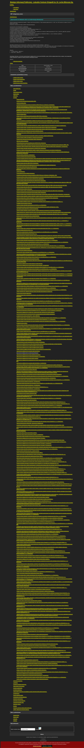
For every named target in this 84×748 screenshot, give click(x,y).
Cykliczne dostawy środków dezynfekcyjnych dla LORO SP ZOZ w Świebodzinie (31, 180)
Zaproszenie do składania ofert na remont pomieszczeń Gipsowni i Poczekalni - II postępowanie (34, 443)
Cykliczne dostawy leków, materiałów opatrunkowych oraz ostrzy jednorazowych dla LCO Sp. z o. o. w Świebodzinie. (38, 228)
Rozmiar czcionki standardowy (19, 79)
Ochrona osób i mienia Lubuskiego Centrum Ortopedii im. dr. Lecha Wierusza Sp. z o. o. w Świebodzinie (35, 252)
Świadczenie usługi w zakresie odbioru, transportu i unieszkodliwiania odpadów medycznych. (34, 589)
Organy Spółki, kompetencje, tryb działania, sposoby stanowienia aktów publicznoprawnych (30, 691)
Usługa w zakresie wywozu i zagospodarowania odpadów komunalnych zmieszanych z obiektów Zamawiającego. (37, 663)
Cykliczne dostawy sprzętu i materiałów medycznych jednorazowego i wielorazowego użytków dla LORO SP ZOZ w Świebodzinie (40, 190)
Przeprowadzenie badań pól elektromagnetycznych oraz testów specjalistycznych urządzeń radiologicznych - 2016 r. (38, 206)
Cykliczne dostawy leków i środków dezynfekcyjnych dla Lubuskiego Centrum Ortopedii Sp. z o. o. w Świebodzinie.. (37, 575)
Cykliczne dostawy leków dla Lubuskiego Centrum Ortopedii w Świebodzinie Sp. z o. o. (32, 386)
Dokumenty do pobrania (17, 680)
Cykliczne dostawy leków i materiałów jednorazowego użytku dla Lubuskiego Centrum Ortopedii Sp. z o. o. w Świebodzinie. (39, 459)
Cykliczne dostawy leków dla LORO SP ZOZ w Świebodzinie (27, 163)
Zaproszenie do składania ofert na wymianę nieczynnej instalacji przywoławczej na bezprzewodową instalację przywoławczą (39, 374)
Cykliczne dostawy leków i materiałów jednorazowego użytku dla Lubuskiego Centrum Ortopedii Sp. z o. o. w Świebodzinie (39, 398)
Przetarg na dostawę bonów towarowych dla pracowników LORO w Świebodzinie (31, 192)
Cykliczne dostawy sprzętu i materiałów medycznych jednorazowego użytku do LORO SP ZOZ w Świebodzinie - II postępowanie (40, 129)
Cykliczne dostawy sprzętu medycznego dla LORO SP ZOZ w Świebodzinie (30, 178)
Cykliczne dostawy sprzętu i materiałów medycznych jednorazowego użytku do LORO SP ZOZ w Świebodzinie (36, 127)
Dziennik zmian (16, 715)
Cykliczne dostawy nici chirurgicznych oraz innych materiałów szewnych (30, 130)
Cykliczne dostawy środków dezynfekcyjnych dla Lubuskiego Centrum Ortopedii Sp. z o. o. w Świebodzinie (36, 319)
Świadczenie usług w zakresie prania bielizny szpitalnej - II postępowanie (30, 434)
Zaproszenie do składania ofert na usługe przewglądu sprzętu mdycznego (30, 345)
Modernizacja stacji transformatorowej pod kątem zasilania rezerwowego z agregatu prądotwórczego (35, 135)
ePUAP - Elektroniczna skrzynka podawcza (21, 709)
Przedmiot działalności (17, 689)
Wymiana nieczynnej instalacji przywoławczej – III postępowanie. (28, 381)
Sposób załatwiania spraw (18, 695)
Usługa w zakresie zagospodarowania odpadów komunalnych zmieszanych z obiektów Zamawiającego (35, 548)
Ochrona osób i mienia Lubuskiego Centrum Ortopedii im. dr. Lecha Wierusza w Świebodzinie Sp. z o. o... (36, 571)
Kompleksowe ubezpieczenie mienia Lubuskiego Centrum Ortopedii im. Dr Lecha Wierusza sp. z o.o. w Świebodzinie (38, 627)
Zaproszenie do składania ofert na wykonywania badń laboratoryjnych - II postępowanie (32, 675)
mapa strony (15, 9)
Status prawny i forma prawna (18, 686)
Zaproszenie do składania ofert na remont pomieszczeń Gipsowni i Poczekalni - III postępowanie (34, 445)
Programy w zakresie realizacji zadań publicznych (22, 707)
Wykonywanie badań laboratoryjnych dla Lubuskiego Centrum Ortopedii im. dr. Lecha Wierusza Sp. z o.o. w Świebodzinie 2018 (39, 383)
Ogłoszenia (15, 95)
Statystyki (15, 718)
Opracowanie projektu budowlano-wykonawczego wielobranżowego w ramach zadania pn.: (33, 436)
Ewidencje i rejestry (17, 704)
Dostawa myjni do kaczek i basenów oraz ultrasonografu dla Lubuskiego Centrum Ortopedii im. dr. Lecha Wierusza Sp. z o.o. (39, 529)
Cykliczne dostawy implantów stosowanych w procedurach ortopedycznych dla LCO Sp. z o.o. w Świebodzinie (37, 668)
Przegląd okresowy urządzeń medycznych (24, 188)
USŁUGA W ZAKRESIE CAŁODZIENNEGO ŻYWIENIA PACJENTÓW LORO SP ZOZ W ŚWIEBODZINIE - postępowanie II (38, 120)
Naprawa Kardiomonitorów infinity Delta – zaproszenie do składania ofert (30, 423)
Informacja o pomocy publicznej (19, 700)
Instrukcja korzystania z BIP (18, 702)
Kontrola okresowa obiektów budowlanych (24, 250)
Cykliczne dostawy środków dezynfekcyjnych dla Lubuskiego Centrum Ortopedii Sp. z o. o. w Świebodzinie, (36, 645)
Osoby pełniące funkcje (17, 92)
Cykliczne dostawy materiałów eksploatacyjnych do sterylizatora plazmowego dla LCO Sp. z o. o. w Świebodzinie (37, 240)
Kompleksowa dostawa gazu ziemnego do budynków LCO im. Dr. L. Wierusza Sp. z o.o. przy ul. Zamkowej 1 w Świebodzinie (39, 310)
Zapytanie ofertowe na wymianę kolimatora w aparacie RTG (27, 659)
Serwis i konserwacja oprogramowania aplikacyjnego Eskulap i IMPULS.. (30, 573)
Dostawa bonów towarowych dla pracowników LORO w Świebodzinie (29, 139)
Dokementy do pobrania (17, 61)
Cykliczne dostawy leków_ (21, 114)
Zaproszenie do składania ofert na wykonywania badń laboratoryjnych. (29, 673)
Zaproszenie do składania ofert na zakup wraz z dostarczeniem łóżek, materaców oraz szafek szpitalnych (35, 312)
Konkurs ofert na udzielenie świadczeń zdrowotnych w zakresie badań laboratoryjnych (32, 634)
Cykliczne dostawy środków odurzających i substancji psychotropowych (30, 137)
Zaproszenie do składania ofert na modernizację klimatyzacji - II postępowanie (31, 356)
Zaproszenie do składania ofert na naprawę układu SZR (27, 369)
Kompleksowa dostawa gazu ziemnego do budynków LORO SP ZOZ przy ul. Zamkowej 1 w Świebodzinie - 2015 (37, 175)
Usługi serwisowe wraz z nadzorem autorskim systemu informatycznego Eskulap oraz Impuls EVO (34, 291)
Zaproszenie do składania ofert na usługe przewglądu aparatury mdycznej (30, 347)
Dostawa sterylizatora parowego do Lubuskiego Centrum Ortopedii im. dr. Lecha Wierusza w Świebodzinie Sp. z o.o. (38, 463)
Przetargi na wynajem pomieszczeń (19, 684)
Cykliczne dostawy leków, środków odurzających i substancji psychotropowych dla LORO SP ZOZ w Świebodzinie (37, 197)
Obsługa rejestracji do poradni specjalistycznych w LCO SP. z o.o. (28, 416)
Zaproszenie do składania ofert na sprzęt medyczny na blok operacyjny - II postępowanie (33, 265)
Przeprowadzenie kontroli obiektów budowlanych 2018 (26, 393)
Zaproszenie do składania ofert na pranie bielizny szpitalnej (27, 358)
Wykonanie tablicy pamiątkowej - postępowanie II (25, 154)
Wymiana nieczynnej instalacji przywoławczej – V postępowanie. (28, 388)
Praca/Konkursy (16, 693)
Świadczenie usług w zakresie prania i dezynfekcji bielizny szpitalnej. (29, 600)
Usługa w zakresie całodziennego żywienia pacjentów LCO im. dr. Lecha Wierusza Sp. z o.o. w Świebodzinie (36, 331)
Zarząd (14, 90)
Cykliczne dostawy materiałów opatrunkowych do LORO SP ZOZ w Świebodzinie (31, 148)
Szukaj (36, 729)
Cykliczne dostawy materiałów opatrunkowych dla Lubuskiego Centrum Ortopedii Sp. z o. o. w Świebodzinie (36, 287)
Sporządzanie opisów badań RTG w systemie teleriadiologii (27, 208)
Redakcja (15, 720)
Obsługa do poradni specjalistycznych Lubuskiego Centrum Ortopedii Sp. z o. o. (31, 199)
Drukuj (11, 63)
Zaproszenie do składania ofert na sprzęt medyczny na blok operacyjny (29, 263)
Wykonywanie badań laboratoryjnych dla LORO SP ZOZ (27, 166)
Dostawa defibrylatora (21, 171)
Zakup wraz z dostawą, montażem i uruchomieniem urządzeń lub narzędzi (30, 326)
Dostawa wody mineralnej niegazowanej (24, 293)
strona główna (16, 7)
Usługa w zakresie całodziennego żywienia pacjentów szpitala (28, 258)
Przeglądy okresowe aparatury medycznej (24, 203)
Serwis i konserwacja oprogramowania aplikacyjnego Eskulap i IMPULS (30, 452)
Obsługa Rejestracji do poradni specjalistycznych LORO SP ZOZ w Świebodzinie (31, 142)
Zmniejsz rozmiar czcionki (18, 77)
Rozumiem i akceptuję (47, 745)
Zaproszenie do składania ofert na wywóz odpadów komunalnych (28, 354)
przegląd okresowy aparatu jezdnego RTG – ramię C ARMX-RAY (28, 315)
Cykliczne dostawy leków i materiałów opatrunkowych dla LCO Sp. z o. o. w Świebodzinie (33, 243)
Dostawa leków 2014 (20, 99)
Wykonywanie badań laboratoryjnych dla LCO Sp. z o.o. (27, 233)
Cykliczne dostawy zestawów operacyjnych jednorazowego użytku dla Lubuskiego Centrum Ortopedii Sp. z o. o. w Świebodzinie (40, 421)
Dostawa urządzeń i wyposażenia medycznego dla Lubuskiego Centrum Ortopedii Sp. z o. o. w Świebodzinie (36, 278)
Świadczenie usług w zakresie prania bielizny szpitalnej (27, 432)
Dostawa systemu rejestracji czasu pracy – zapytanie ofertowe (28, 450)
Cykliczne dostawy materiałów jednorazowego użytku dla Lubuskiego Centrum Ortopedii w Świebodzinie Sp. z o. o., (37, 477)
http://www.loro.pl (13, 16)
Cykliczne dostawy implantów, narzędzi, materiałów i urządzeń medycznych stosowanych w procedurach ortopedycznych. (39, 210)
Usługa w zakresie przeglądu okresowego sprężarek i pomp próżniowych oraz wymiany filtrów (34, 349)
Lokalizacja (15, 682)
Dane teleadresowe (16, 88)
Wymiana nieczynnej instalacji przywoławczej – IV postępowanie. (28, 385)
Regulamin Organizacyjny (18, 698)
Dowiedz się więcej (37, 745)
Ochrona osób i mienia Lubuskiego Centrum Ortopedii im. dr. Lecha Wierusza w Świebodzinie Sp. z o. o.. (35, 521)
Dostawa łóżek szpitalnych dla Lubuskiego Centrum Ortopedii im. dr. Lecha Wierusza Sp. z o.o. (34, 500)
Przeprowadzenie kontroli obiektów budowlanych (25, 173)
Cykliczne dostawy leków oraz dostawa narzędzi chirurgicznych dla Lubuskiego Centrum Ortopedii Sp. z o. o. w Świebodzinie (39, 405)
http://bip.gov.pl (13, 11)
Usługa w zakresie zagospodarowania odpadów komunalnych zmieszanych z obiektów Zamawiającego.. (35, 591)
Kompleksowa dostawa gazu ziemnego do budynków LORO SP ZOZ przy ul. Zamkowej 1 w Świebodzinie (35, 104)
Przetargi (15, 97)
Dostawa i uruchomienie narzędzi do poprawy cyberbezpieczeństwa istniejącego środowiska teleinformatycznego (37, 643)
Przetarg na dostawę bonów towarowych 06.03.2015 (26, 156)
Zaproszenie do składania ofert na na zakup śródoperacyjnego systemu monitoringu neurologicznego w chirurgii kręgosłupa (39, 343)
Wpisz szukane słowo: (16, 729)
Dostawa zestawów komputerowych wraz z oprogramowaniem (28, 215)
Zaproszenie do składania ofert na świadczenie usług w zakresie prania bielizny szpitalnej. (33, 497)
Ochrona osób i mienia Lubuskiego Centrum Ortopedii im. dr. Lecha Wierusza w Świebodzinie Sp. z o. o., (35, 629)
